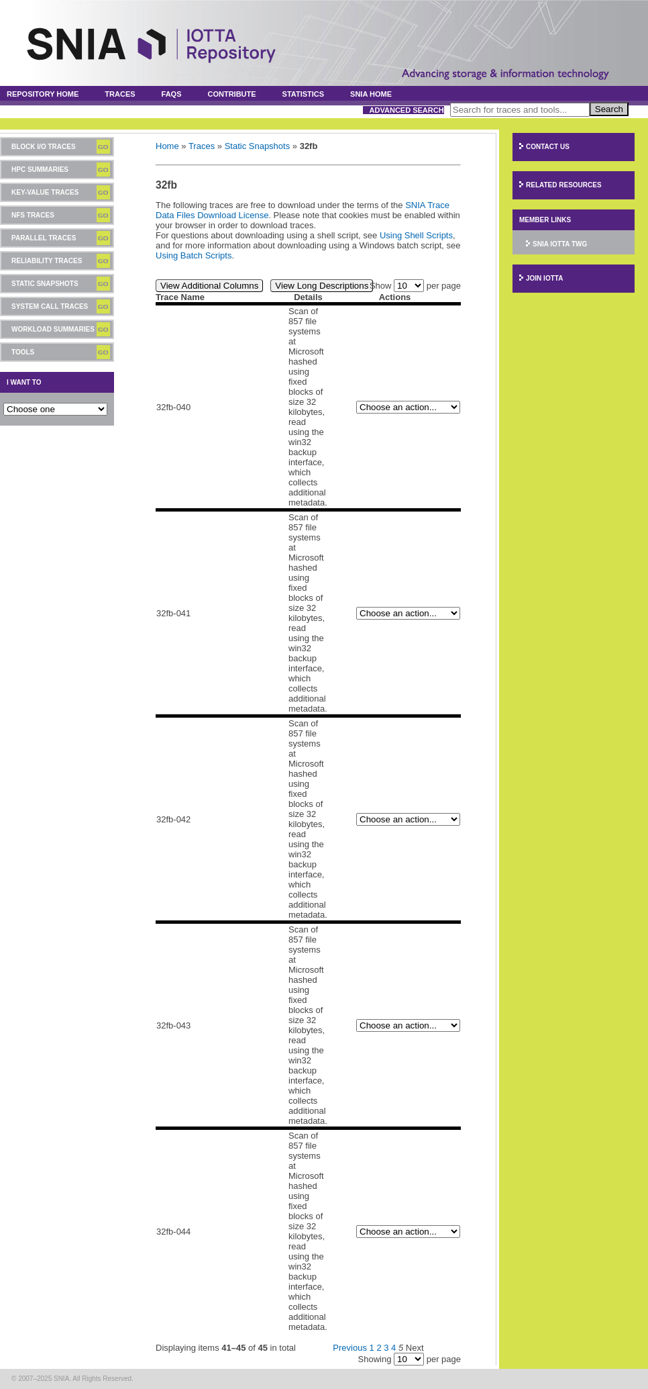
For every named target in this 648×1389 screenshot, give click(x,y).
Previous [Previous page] (350, 1348)
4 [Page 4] (393, 1348)
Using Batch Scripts (193, 255)
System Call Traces (49, 306)
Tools (22, 352)
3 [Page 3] (386, 1348)
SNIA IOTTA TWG (560, 244)
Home (167, 146)
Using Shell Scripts (416, 235)
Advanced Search (407, 110)
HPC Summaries (39, 169)
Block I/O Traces (43, 146)
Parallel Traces (43, 238)
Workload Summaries (53, 329)
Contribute (231, 94)
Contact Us (548, 146)
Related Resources (564, 185)
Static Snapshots (44, 283)
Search (609, 109)
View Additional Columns (209, 286)
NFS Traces (32, 215)
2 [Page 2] (378, 1348)
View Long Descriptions (321, 286)
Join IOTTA (544, 278)
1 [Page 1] (372, 1348)
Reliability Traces (46, 261)
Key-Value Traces (44, 192)
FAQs (172, 94)
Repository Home (42, 94)
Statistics (303, 94)
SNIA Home (371, 94)
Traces (120, 94)
